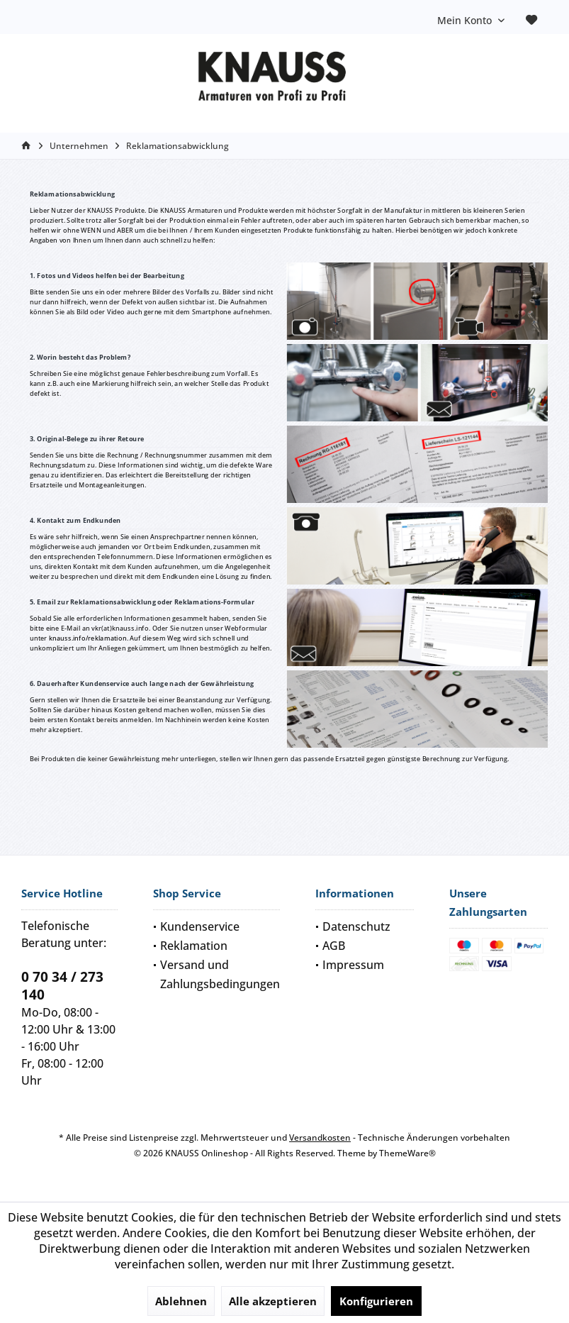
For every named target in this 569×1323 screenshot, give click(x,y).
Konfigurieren (376, 1301)
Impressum (353, 965)
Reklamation (193, 945)
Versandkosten (320, 1137)
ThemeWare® (407, 1153)
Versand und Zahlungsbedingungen (220, 974)
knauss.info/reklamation (88, 638)
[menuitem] (531, 20)
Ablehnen (181, 1301)
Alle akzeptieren (273, 1301)
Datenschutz (356, 926)
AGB (333, 945)
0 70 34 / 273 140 (62, 986)
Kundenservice (200, 926)
